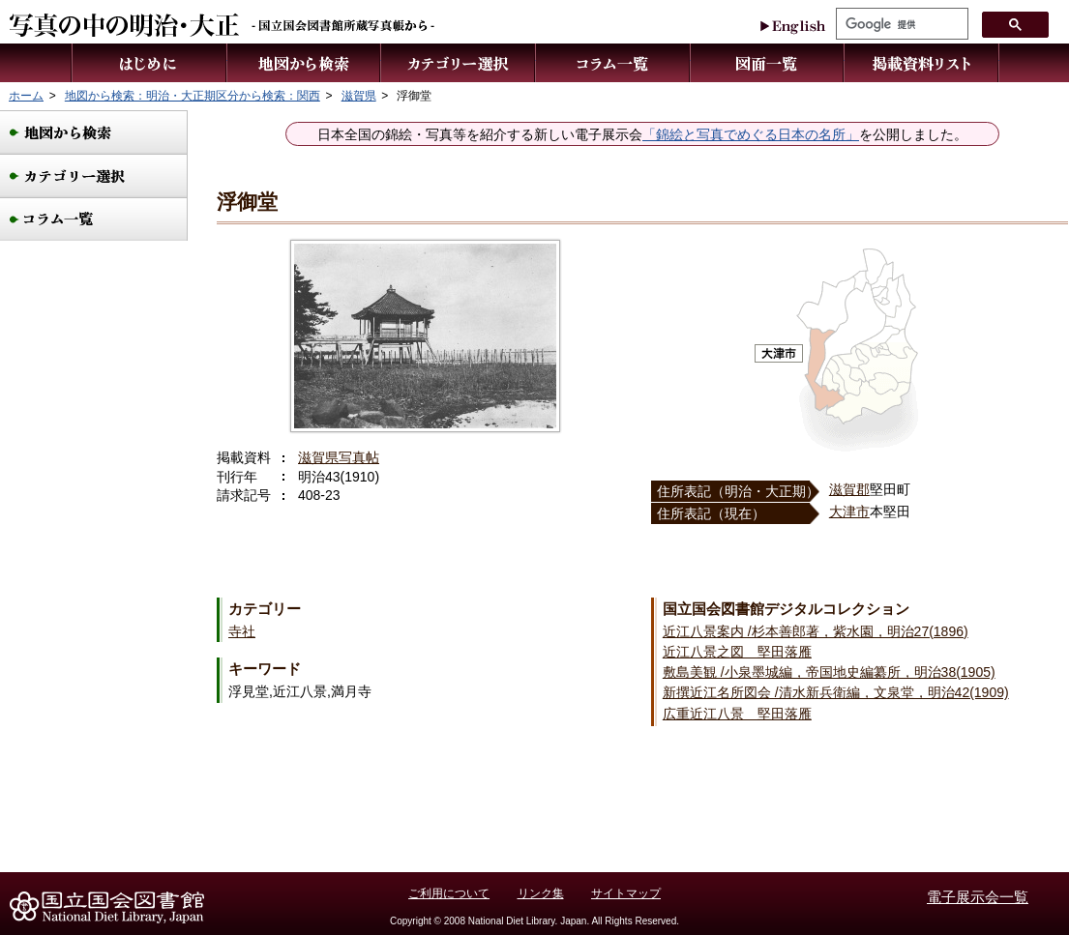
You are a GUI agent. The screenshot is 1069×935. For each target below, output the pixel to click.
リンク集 (541, 893)
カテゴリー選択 (458, 63)
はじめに (149, 63)
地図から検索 (304, 63)
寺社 (241, 631)
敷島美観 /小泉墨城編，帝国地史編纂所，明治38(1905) (829, 672)
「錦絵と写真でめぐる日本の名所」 (750, 135)
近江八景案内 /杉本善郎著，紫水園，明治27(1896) (815, 631)
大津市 (849, 511)
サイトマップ (626, 893)
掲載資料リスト (922, 63)
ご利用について (449, 893)
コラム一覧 (613, 63)
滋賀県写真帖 (338, 457)
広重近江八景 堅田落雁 (737, 713)
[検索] (900, 24)
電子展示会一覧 (977, 897)
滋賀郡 (849, 489)
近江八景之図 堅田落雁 (737, 651)
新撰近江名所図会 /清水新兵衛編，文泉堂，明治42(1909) (836, 692)
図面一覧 (768, 63)
